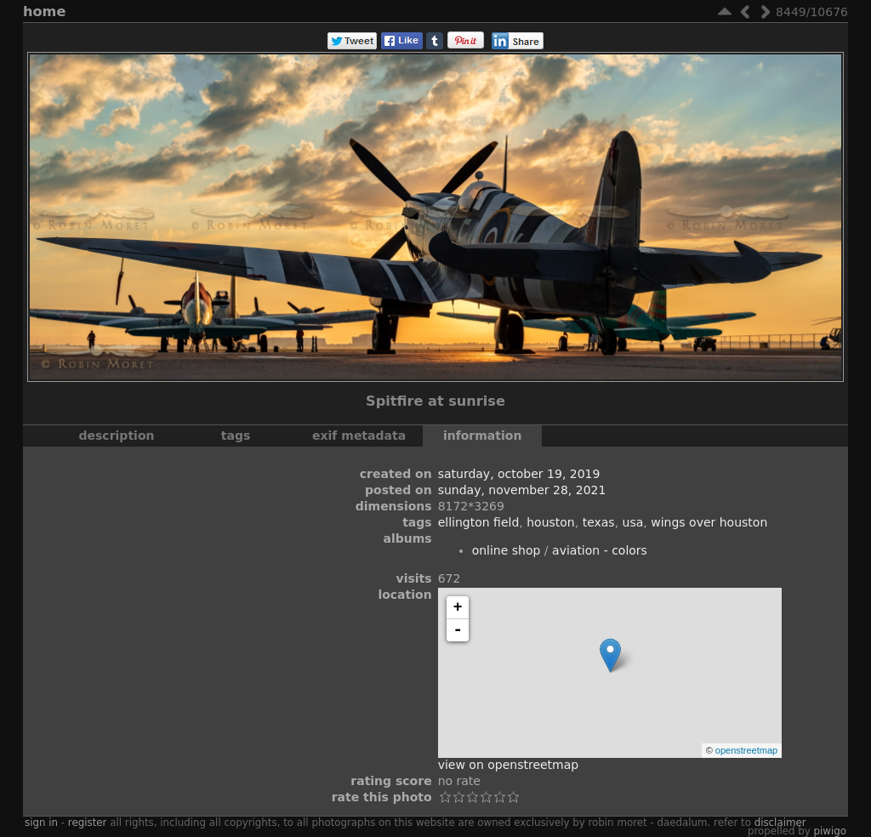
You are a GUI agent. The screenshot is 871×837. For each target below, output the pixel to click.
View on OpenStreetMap (508, 765)
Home (44, 11)
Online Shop (506, 550)
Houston (551, 522)
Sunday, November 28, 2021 (522, 490)
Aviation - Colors (599, 550)
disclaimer (780, 822)
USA (633, 522)
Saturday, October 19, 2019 (519, 474)
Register (87, 822)
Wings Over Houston (709, 522)
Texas (599, 522)
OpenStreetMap (746, 750)
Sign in (41, 822)
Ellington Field (479, 522)
